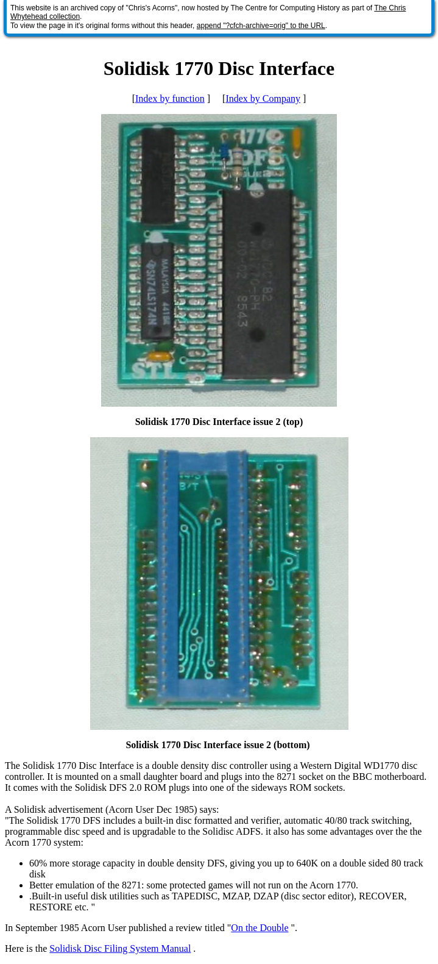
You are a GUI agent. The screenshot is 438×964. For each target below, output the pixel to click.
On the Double (259, 928)
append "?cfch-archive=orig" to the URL (261, 25)
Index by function (170, 98)
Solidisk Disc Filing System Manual (120, 948)
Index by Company (262, 98)
